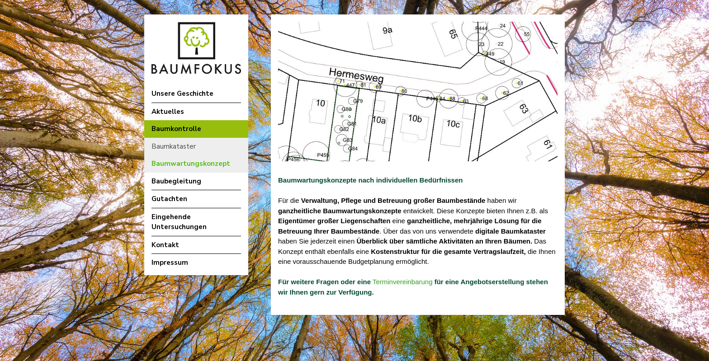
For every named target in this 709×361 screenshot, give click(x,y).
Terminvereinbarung (401, 282)
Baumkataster (173, 146)
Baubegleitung (176, 181)
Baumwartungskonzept (190, 163)
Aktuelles (167, 111)
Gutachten (169, 198)
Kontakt (165, 244)
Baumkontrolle (176, 128)
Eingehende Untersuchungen (179, 222)
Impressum (169, 262)
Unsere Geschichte (182, 93)
